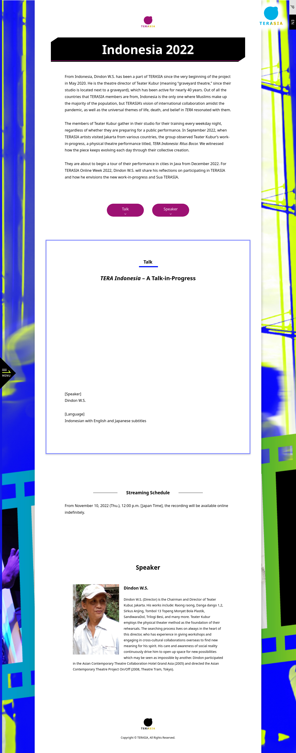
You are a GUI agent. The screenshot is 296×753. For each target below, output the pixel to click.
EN (292, 22)
